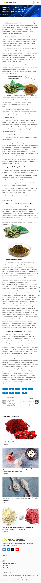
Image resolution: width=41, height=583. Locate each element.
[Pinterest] (17, 389)
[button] (33, 2)
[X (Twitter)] (11, 389)
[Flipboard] (24, 393)
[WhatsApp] (17, 393)
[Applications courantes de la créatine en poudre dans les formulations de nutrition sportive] (20, 458)
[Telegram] (5, 393)
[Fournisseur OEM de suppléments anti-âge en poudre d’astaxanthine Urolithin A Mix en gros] (20, 516)
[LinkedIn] (24, 389)
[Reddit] (30, 389)
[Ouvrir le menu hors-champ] (38, 2)
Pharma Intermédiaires (9, 563)
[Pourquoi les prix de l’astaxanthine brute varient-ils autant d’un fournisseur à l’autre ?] (20, 429)
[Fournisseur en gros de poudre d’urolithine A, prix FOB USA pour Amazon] (20, 487)
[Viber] (11, 393)
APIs (3, 561)
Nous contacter (6, 567)
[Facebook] (5, 389)
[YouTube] (17, 549)
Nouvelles (5, 565)
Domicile (5, 559)
